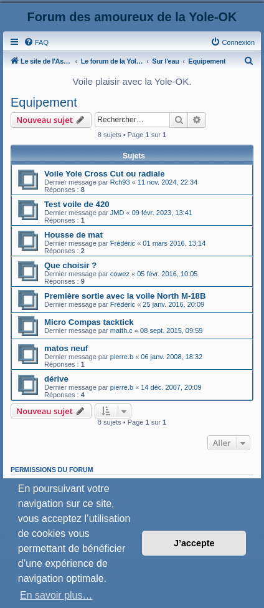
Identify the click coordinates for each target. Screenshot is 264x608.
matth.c (121, 330)
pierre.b (121, 356)
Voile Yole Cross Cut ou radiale (104, 173)
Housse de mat (73, 234)
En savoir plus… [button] (56, 595)
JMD (117, 212)
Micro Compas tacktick (89, 322)
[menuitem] (36, 42)
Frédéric (122, 243)
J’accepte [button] (194, 543)
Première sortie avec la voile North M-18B (124, 296)
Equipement (44, 102)
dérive (56, 379)
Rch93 (120, 182)
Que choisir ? (70, 265)
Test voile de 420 (77, 204)
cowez (120, 273)
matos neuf (66, 348)
